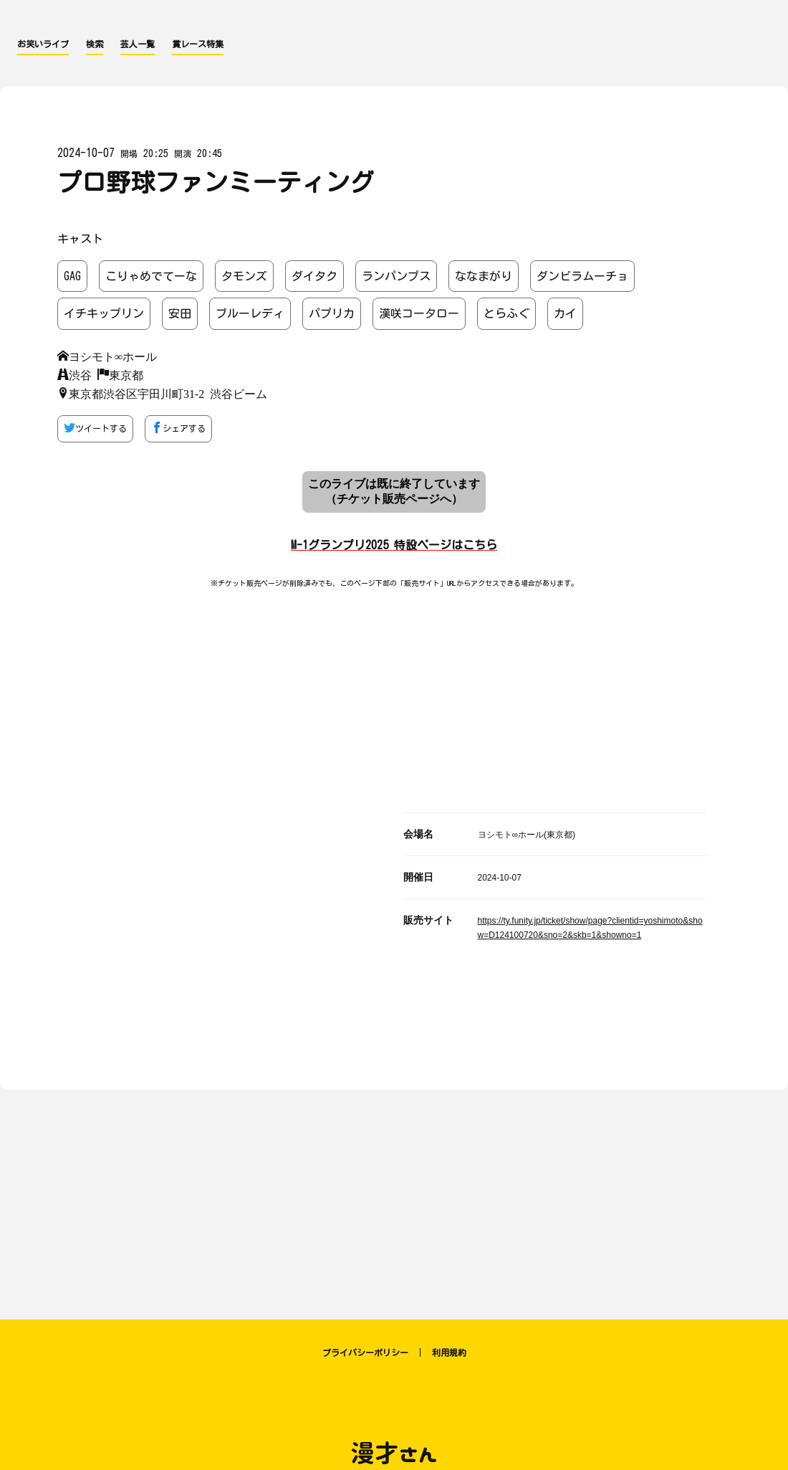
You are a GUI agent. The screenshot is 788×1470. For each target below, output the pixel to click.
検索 (94, 43)
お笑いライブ (43, 43)
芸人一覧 (137, 43)
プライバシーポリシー (365, 1352)
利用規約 (449, 1352)
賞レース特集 (198, 43)
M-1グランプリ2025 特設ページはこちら (394, 545)
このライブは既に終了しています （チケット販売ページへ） (394, 491)
